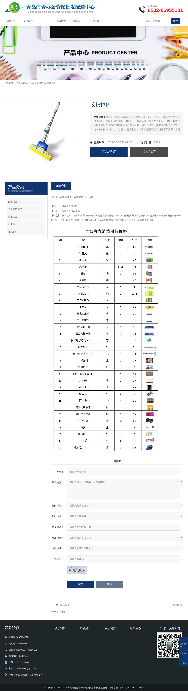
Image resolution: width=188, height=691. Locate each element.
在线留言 (61, 21)
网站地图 (113, 687)
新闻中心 (77, 21)
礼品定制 (12, 231)
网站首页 (11, 21)
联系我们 (94, 21)
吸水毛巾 (65, 605)
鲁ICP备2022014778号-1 (132, 687)
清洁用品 (38, 83)
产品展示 (44, 21)
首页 (18, 83)
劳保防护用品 (15, 209)
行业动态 (134, 640)
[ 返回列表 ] (177, 605)
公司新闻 (134, 635)
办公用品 (12, 201)
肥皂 (62, 611)
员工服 (11, 224)
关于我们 (28, 21)
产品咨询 (109, 152)
